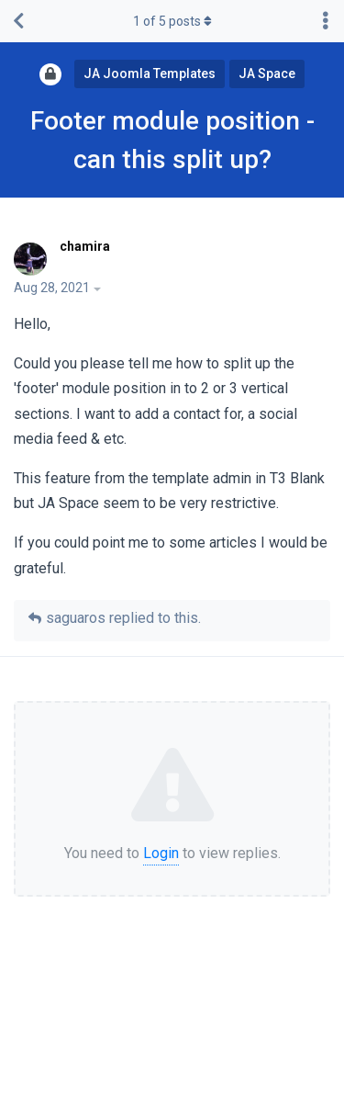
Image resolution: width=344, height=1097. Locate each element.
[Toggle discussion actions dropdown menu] (325, 21)
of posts (172, 21)
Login (161, 853)
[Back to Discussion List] (18, 21)
